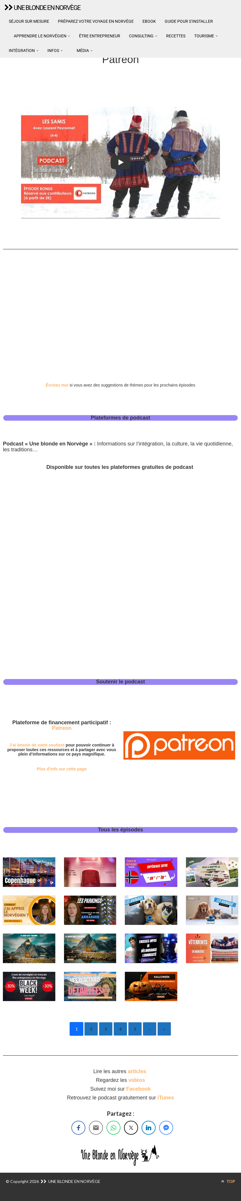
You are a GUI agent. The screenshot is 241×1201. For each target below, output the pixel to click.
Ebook (149, 21)
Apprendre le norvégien (41, 36)
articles (138, 1071)
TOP (228, 1181)
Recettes (175, 36)
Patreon (61, 728)
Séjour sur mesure (29, 21)
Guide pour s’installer (189, 21)
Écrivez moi (57, 385)
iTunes (165, 1098)
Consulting (143, 36)
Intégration (24, 50)
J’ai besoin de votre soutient (37, 745)
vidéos (136, 1080)
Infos (55, 50)
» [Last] (164, 1028)
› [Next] (149, 1028)
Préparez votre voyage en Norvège (96, 21)
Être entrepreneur (99, 36)
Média (84, 50)
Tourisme (206, 36)
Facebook (138, 1089)
